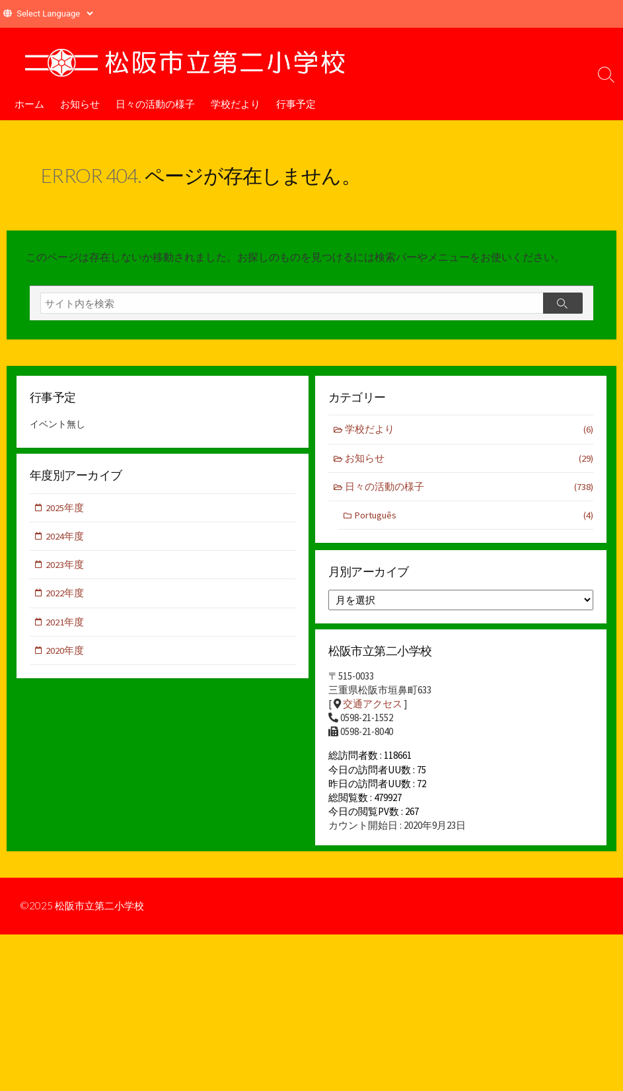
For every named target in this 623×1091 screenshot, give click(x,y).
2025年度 (65, 508)
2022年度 (65, 594)
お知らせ (80, 104)
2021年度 (65, 623)
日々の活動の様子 (155, 104)
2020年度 (65, 652)
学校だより (235, 104)
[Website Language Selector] (54, 13)
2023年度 (65, 565)
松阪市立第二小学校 (102, 910)
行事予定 (296, 104)
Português (473, 516)
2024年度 (65, 536)
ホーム (29, 104)
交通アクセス (372, 704)
